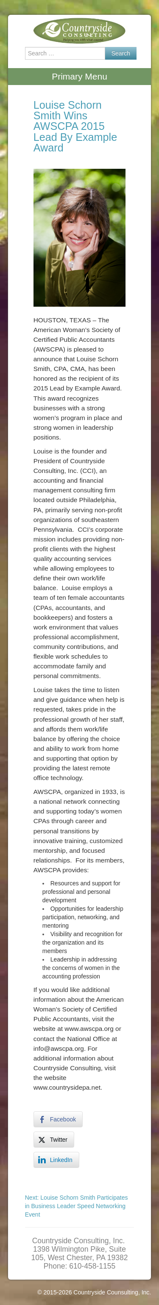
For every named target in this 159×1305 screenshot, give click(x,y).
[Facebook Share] (58, 1119)
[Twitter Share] (53, 1140)
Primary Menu (79, 76)
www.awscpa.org (88, 1028)
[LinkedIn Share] (56, 1160)
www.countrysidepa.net (66, 1087)
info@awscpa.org (58, 1048)
